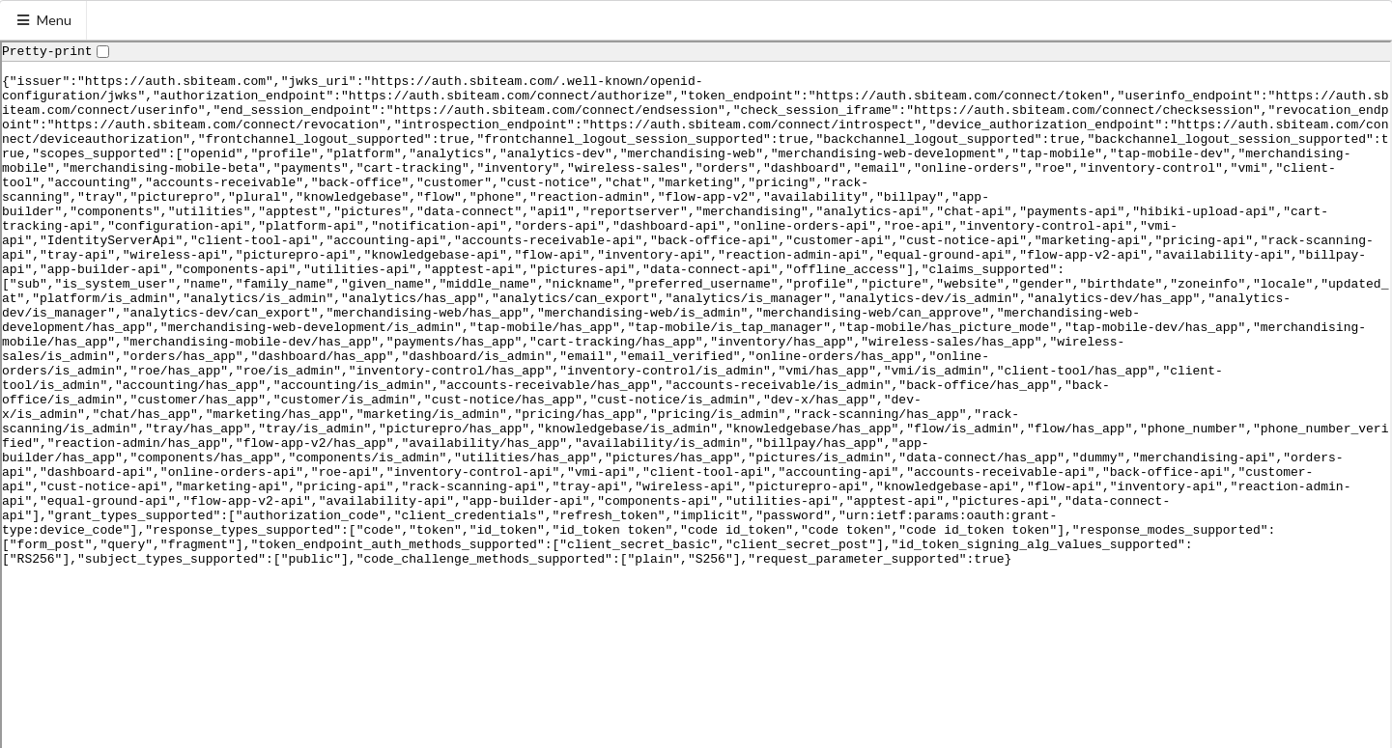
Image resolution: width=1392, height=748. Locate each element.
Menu (43, 20)
